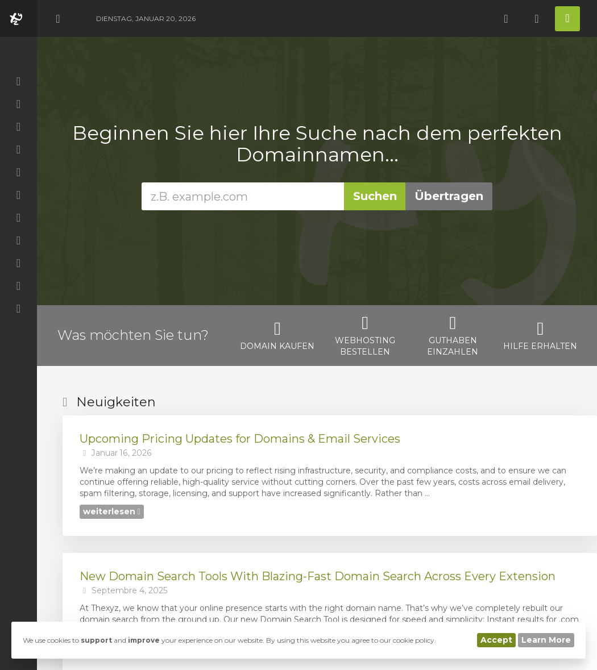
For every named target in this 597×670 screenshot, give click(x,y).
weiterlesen (111, 511)
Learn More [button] (546, 640)
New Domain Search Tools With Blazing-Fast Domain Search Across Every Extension (317, 576)
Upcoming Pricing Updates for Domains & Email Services (240, 439)
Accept (496, 640)
